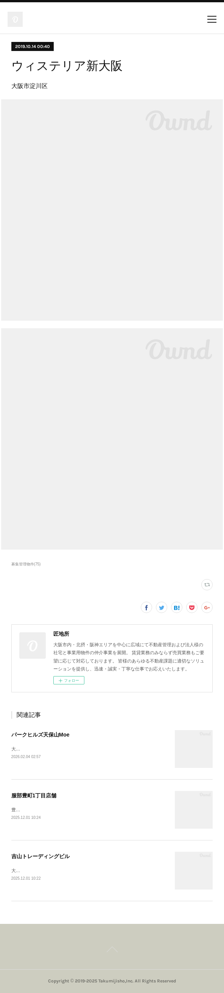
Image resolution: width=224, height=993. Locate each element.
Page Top (112, 951)
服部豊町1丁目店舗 (34, 795)
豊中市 (18, 809)
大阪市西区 (22, 870)
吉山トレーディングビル (40, 856)
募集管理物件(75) (26, 564)
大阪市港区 (22, 749)
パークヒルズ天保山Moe (40, 735)
